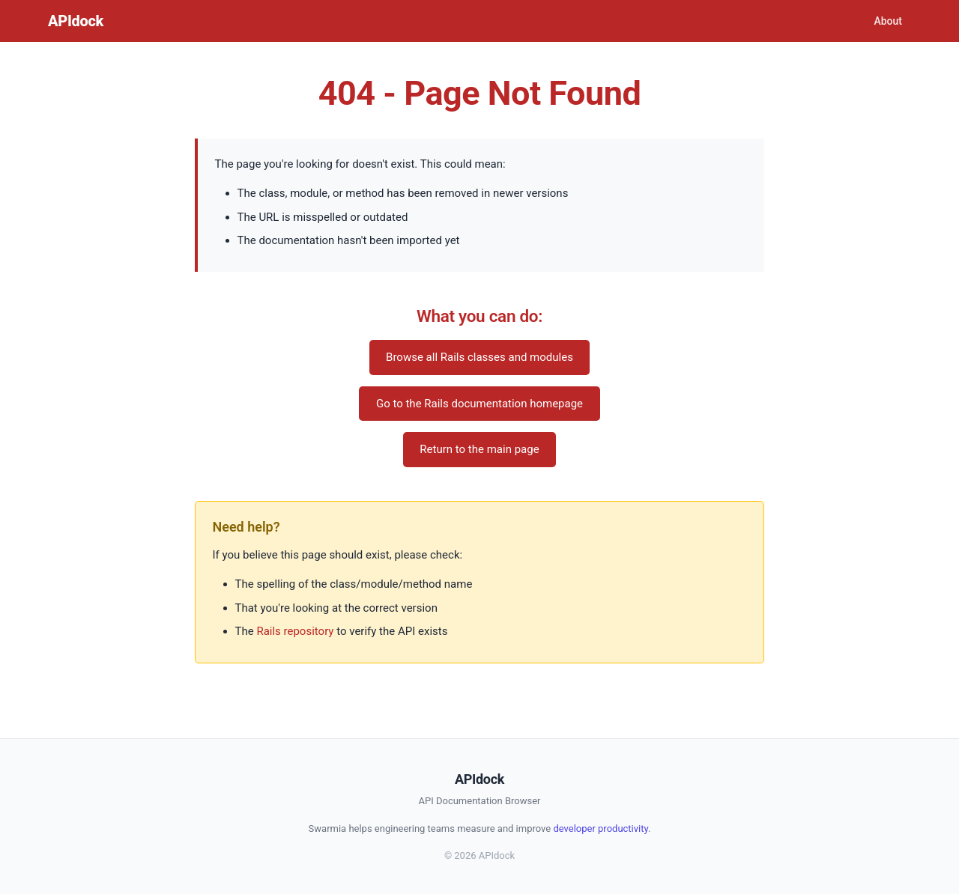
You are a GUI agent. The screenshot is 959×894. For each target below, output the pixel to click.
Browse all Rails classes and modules (479, 357)
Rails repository (294, 631)
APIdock (75, 21)
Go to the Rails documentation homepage (479, 403)
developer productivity (600, 828)
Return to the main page (479, 449)
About (888, 21)
